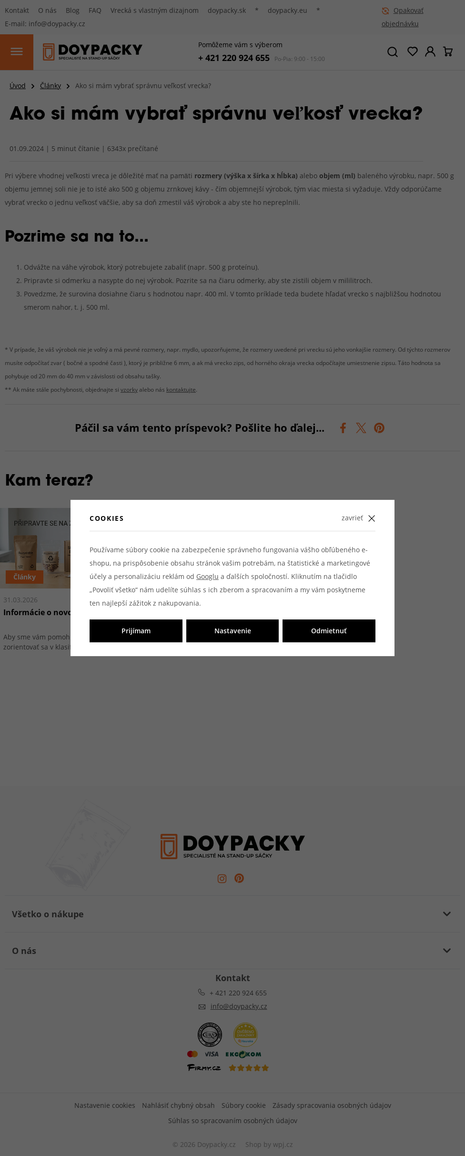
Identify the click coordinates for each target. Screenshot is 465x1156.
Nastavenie (232, 630)
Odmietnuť (329, 630)
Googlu (207, 576)
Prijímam (136, 630)
